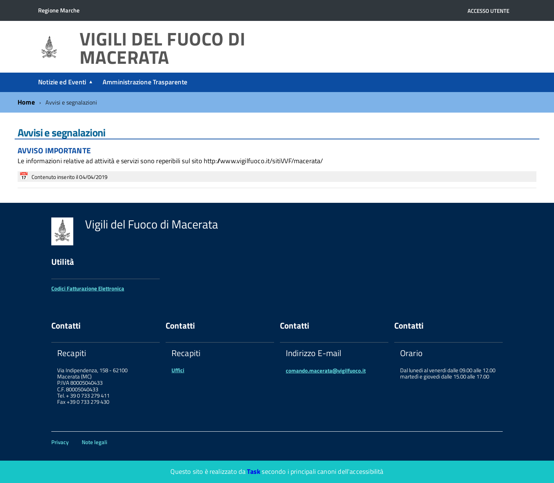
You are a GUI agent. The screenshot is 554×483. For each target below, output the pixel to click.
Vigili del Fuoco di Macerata (162, 48)
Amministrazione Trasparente (145, 82)
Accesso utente (488, 11)
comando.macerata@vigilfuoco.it (326, 370)
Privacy (60, 442)
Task (253, 471)
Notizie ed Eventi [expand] (62, 82)
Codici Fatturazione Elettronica (87, 288)
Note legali (94, 442)
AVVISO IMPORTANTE (54, 150)
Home (26, 102)
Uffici (177, 370)
